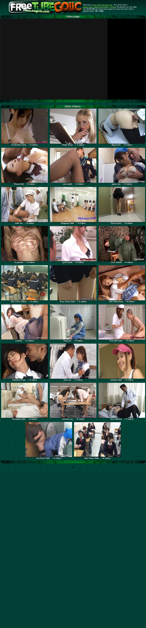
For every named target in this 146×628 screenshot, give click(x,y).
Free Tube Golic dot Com (102, 5)
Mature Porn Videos (101, 7)
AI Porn (113, 7)
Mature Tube (88, 7)
